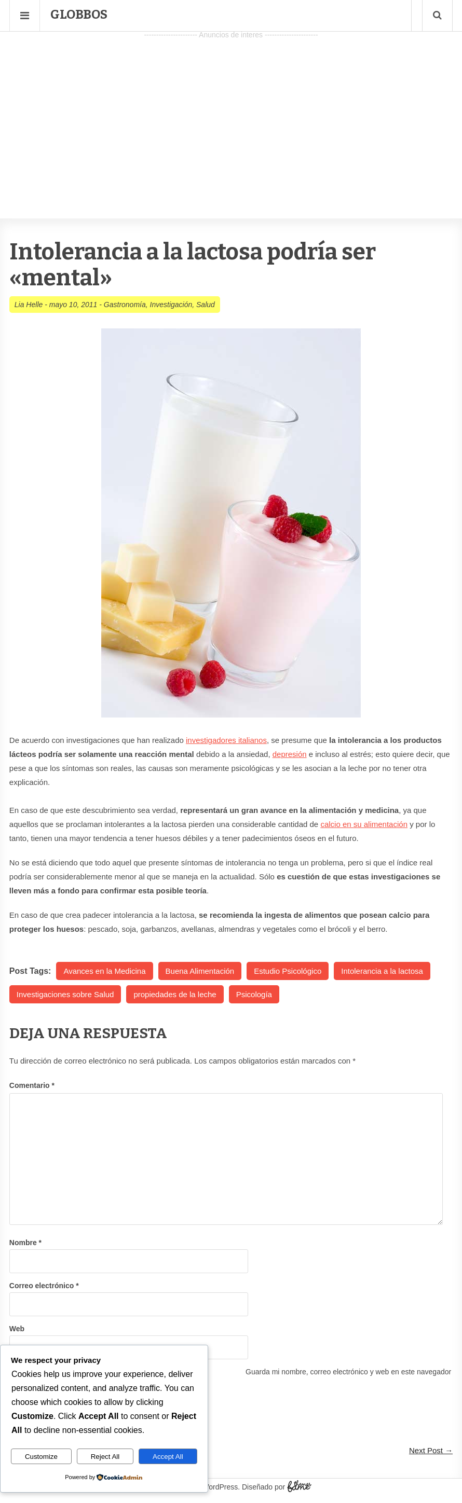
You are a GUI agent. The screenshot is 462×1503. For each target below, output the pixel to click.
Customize (41, 1456)
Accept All (168, 1456)
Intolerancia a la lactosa (382, 971)
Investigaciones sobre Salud (65, 994)
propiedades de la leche (174, 994)
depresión (290, 754)
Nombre (25, 1242)
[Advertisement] (231, 114)
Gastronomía (125, 304)
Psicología (254, 994)
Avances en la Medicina (104, 971)
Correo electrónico (44, 1285)
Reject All (105, 1456)
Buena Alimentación (200, 971)
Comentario (32, 1085)
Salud (205, 304)
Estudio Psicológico (287, 971)
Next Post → (431, 1450)
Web (16, 1329)
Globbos (78, 14)
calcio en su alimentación (363, 824)
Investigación (171, 304)
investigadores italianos (226, 740)
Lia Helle (29, 304)
